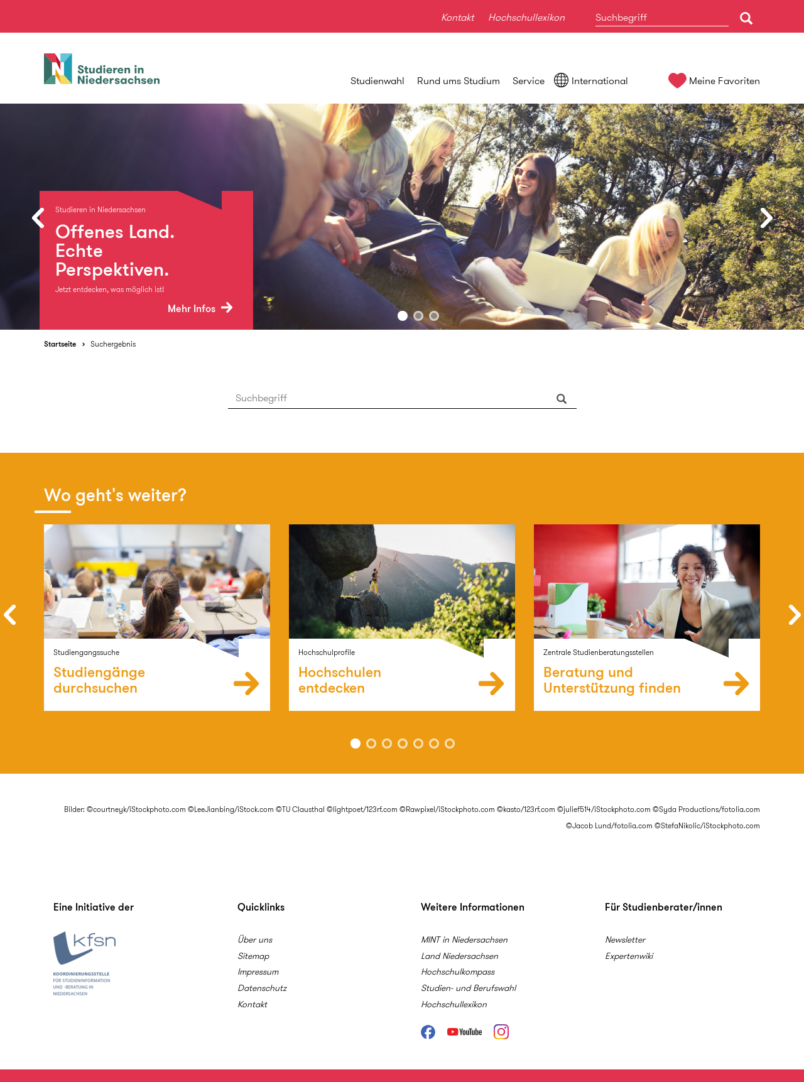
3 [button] (434, 316)
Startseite (60, 343)
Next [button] (766, 218)
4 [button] (403, 743)
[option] (402, 217)
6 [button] (434, 743)
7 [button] (450, 743)
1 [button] (403, 316)
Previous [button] (37, 218)
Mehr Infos (200, 308)
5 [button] (418, 743)
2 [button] (418, 316)
